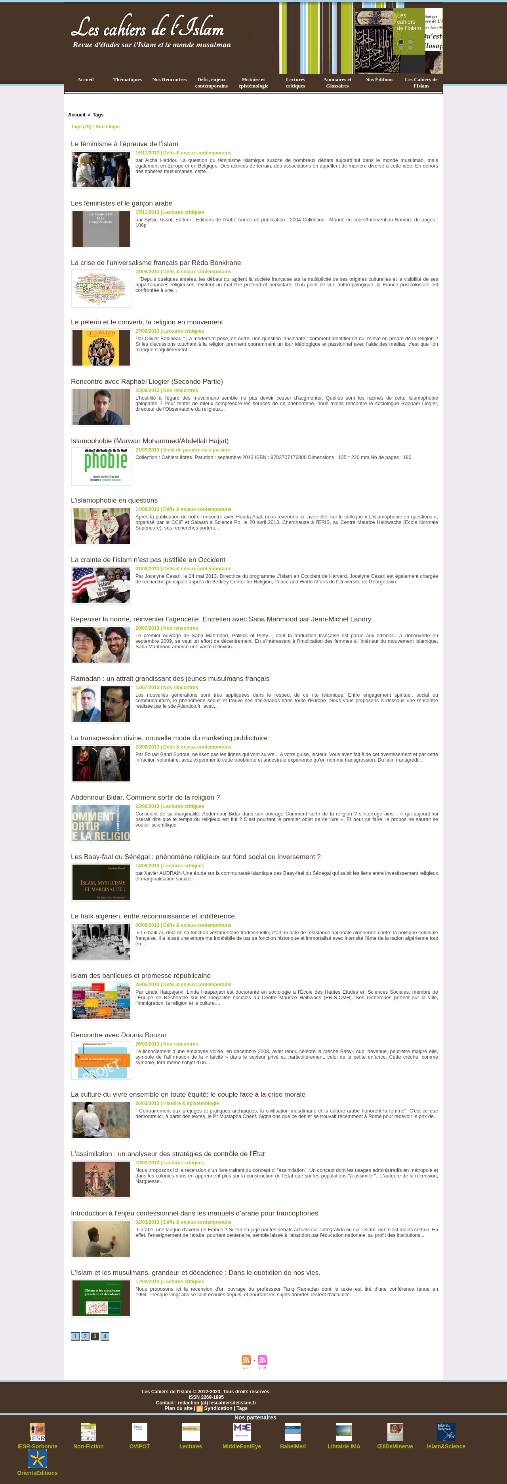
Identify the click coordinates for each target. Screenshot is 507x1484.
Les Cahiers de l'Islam (421, 82)
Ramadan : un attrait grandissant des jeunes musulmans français (173, 678)
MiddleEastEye (242, 1446)
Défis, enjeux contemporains (211, 82)
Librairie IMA (344, 1446)
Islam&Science (446, 1446)
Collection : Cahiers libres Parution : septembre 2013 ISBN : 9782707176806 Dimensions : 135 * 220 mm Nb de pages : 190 (268, 456)
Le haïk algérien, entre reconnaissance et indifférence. (156, 915)
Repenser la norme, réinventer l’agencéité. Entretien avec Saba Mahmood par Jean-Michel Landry (226, 618)
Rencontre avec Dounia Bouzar (120, 1034)
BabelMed (293, 1446)
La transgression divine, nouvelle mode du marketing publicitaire (172, 737)
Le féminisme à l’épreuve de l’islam (126, 143)
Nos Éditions (379, 79)
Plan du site (179, 1408)
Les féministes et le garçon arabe (123, 202)
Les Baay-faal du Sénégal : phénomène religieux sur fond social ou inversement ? (200, 856)
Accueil (85, 79)
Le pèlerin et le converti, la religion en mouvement (149, 321)
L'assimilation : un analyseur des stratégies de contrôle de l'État (171, 1153)
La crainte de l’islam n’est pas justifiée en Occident (151, 559)
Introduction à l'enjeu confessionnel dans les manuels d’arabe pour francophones (199, 1212)
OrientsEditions (37, 1472)
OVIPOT (140, 1446)
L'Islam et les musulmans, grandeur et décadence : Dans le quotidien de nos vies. (200, 1272)
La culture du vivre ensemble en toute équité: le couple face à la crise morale (192, 1093)
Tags (96, 114)
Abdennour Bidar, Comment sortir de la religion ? (148, 796)
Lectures (191, 1446)
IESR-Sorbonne (37, 1446)
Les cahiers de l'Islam (423, 17)
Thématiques (127, 79)
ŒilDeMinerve (395, 1446)
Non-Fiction (88, 1446)
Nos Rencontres (169, 79)
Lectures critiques (295, 82)
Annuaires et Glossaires (338, 82)
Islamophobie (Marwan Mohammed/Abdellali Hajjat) (152, 440)
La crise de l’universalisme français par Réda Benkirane (159, 262)
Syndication (217, 1408)
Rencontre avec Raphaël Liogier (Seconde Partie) (149, 381)
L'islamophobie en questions (116, 499)
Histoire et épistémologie (253, 82)
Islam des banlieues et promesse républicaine (143, 975)
